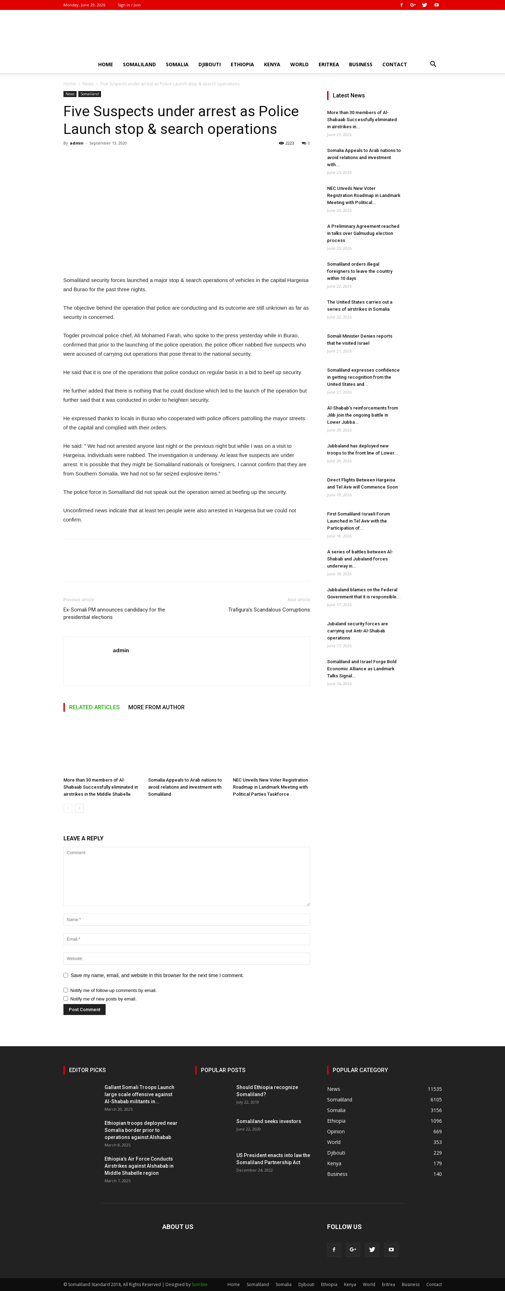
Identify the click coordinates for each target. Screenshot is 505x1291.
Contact (394, 64)
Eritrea (329, 64)
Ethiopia (242, 64)
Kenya (272, 64)
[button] (433, 65)
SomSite (200, 1284)
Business (360, 64)
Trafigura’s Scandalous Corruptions (269, 610)
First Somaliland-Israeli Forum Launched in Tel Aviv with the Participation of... (358, 521)
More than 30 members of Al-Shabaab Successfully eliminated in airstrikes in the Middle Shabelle (100, 787)
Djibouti (209, 64)
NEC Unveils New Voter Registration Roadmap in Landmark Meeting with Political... (363, 195)
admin (77, 143)
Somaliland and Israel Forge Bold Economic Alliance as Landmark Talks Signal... (362, 668)
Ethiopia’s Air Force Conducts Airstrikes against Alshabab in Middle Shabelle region (139, 1166)
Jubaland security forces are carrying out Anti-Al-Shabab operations (357, 631)
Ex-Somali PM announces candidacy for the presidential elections (114, 613)
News (88, 84)
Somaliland (139, 64)
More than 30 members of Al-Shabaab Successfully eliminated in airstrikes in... (362, 119)
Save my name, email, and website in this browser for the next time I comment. (157, 975)
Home (105, 64)
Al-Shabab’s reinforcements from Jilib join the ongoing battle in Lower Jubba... (362, 415)
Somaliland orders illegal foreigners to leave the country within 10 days (359, 271)
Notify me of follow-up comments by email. (113, 990)
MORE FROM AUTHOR (156, 707)
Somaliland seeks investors (268, 1121)
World (299, 64)
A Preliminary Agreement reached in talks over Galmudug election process (363, 233)
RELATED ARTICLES (94, 707)
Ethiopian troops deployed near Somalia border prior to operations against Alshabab (141, 1130)
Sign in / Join (129, 4)
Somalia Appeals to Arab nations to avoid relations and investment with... (364, 157)
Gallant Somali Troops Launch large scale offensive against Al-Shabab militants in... (139, 1094)
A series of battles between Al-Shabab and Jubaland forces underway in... (360, 559)
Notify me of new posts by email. (103, 999)
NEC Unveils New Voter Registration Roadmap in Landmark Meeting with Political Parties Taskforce (270, 787)
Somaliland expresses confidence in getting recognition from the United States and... (363, 377)
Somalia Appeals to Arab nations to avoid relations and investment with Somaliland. (185, 787)
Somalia (177, 64)
